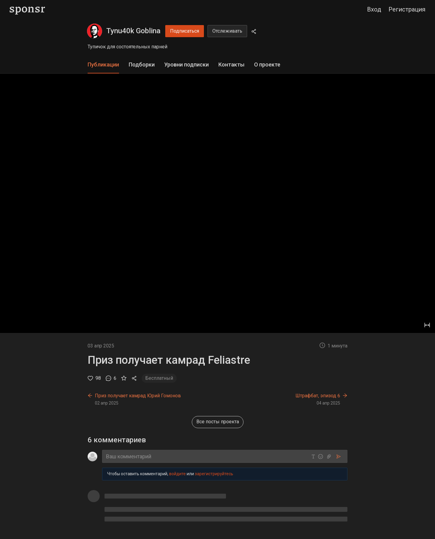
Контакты (231, 64)
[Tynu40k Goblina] (94, 31)
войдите (177, 473)
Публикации (103, 64)
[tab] (103, 65)
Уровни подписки (186, 64)
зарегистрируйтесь (214, 473)
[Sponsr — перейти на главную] (27, 9)
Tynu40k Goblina (133, 31)
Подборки (142, 64)
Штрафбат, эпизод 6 (317, 396)
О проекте (267, 64)
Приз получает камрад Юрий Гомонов (138, 396)
